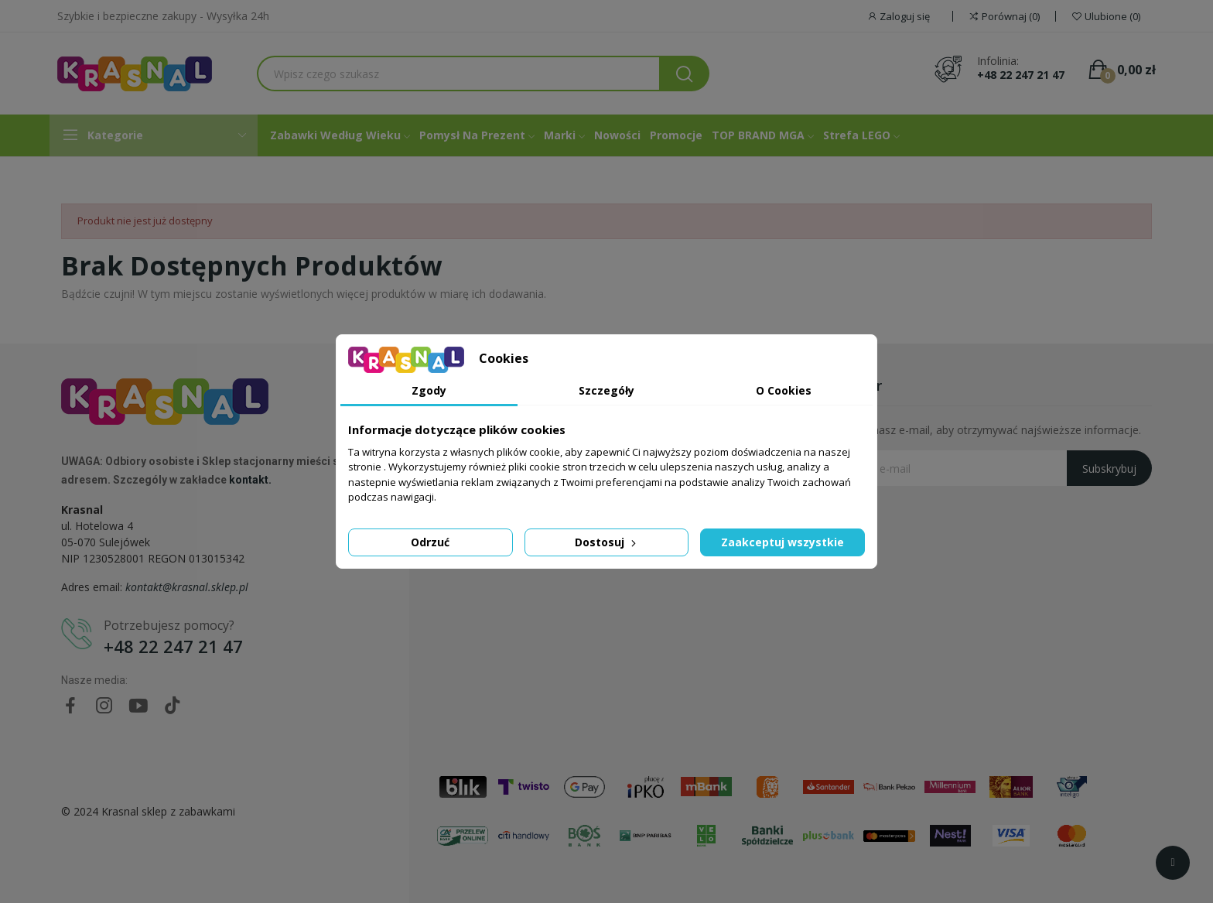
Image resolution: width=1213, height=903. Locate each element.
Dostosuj (607, 542)
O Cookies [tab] (784, 390)
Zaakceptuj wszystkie (782, 542)
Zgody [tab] (429, 390)
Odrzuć (430, 542)
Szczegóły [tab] (606, 390)
